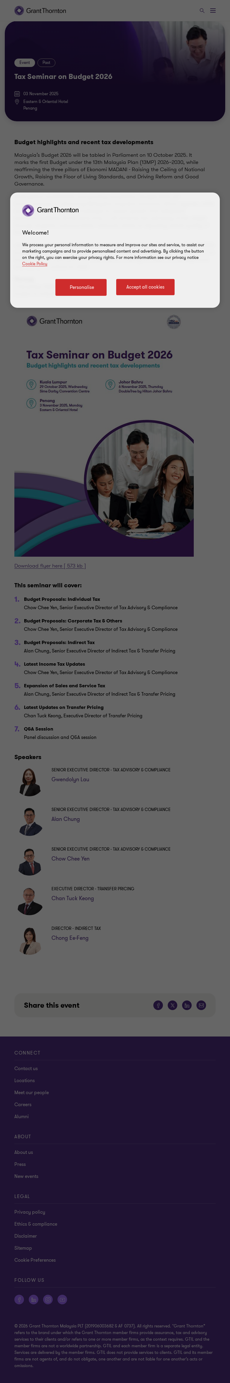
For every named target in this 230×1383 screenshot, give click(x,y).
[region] (115, 250)
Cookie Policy (34, 264)
